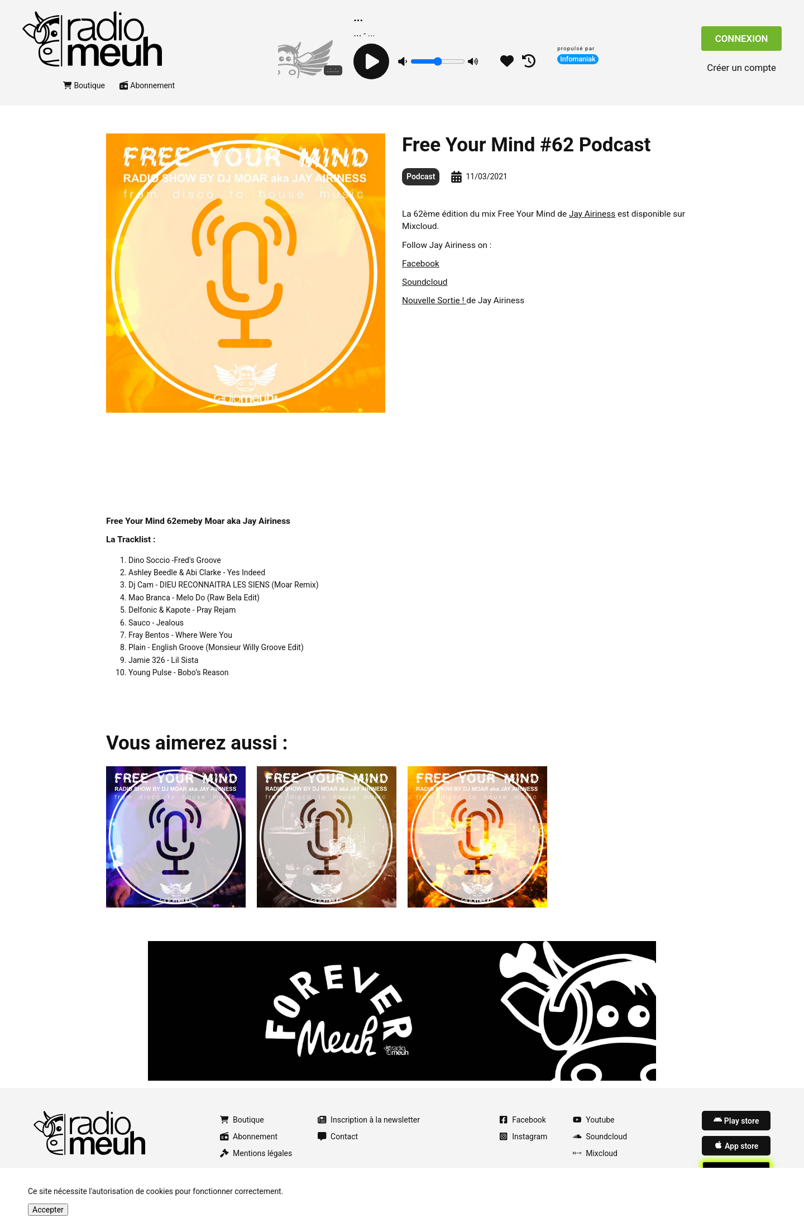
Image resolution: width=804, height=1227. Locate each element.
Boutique (84, 85)
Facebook (420, 264)
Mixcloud (595, 1153)
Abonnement (147, 85)
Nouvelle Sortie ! (434, 300)
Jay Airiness (592, 214)
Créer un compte (741, 67)
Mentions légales (256, 1153)
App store (736, 1145)
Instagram (523, 1136)
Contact (338, 1136)
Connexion (741, 38)
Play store (736, 1120)
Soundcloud (424, 282)
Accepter (48, 1209)
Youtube (593, 1119)
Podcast (420, 176)
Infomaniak (578, 59)
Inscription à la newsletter (369, 1119)
